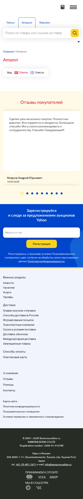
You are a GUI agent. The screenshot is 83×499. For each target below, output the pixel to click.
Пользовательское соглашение (21, 411)
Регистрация (41, 244)
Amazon (27, 22)
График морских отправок (19, 310)
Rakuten (44, 22)
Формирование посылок (18, 320)
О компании (10, 373)
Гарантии (8, 287)
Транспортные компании (18, 324)
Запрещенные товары (17, 343)
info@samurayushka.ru (58, 464)
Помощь (8, 384)
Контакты (9, 390)
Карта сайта (10, 401)
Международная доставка (19, 338)
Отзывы (8, 378)
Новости (8, 282)
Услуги (7, 292)
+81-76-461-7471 (26, 464)
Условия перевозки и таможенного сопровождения (33, 416)
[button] (22, 193)
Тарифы (8, 297)
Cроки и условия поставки (19, 329)
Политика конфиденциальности (46, 261)
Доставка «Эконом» (15, 334)
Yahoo (10, 22)
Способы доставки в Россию (21, 315)
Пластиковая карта (15, 357)
